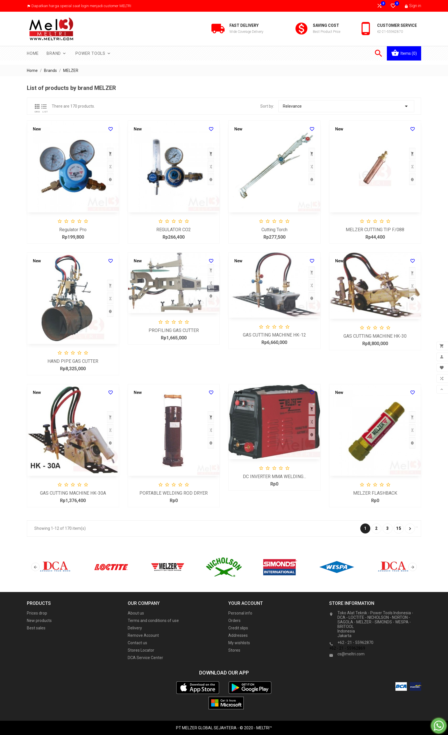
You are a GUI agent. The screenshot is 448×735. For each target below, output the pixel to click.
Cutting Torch (274, 229)
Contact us (137, 643)
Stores (234, 650)
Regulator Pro (73, 229)
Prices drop (37, 613)
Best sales (36, 628)
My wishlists (239, 643)
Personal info (240, 613)
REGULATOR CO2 (173, 229)
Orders (234, 620)
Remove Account (143, 635)
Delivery (135, 628)
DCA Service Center (145, 657)
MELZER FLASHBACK (375, 493)
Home (33, 53)
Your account (245, 603)
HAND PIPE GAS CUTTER (72, 361)
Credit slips (238, 628)
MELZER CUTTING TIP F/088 (375, 229)
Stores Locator (141, 650)
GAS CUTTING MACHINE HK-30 (375, 336)
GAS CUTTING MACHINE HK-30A (73, 493)
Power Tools (93, 53)
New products (39, 620)
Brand (57, 53)
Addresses (238, 635)
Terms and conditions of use (153, 620)
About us (136, 613)
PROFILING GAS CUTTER (174, 330)
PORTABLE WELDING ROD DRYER (173, 493)
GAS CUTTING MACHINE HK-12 (274, 335)
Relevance (346, 106)
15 (399, 528)
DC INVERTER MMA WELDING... (274, 476)
